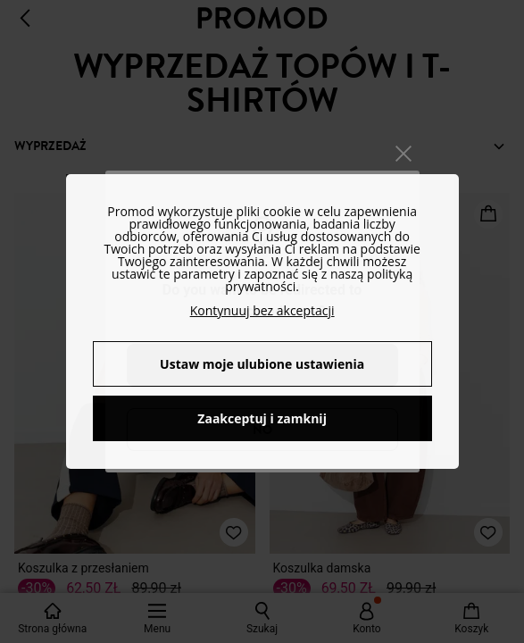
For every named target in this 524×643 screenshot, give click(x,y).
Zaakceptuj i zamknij (262, 418)
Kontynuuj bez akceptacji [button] (262, 310)
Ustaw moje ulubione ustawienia (262, 363)
